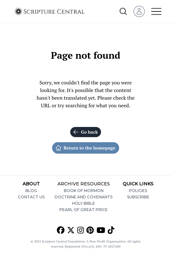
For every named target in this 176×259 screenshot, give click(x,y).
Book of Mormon (84, 190)
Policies (138, 190)
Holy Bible (83, 203)
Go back (85, 132)
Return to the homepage (85, 148)
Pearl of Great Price (83, 209)
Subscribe (138, 197)
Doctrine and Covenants (83, 197)
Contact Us (31, 197)
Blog (31, 190)
